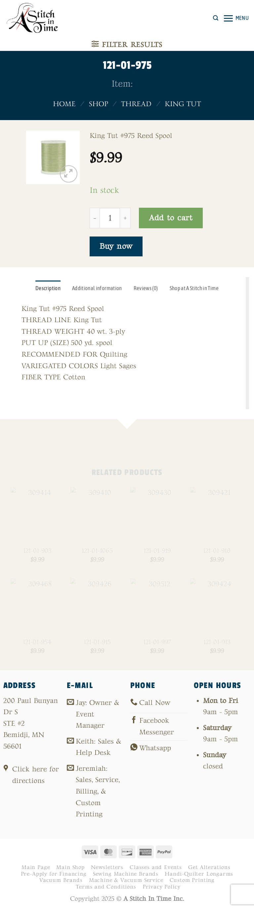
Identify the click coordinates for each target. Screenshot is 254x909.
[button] (215, 18)
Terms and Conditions (106, 887)
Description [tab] (48, 288)
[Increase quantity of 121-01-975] (125, 218)
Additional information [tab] (97, 288)
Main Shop (70, 867)
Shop (98, 104)
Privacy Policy (162, 887)
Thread (136, 104)
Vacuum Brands (61, 880)
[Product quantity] (110, 218)
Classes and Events (156, 867)
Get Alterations (209, 867)
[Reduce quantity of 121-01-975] (95, 218)
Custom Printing (192, 880)
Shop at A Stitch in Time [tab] (194, 288)
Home (64, 104)
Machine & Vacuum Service (126, 880)
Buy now (116, 246)
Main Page (35, 867)
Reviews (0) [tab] (146, 288)
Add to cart (171, 218)
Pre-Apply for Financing (54, 874)
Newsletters (107, 867)
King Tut (183, 104)
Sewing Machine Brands (125, 874)
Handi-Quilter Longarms (199, 874)
